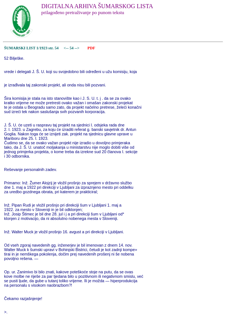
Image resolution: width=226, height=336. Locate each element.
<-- (66, 48)
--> (78, 48)
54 (72, 48)
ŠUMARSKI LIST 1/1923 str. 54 (31, 48)
